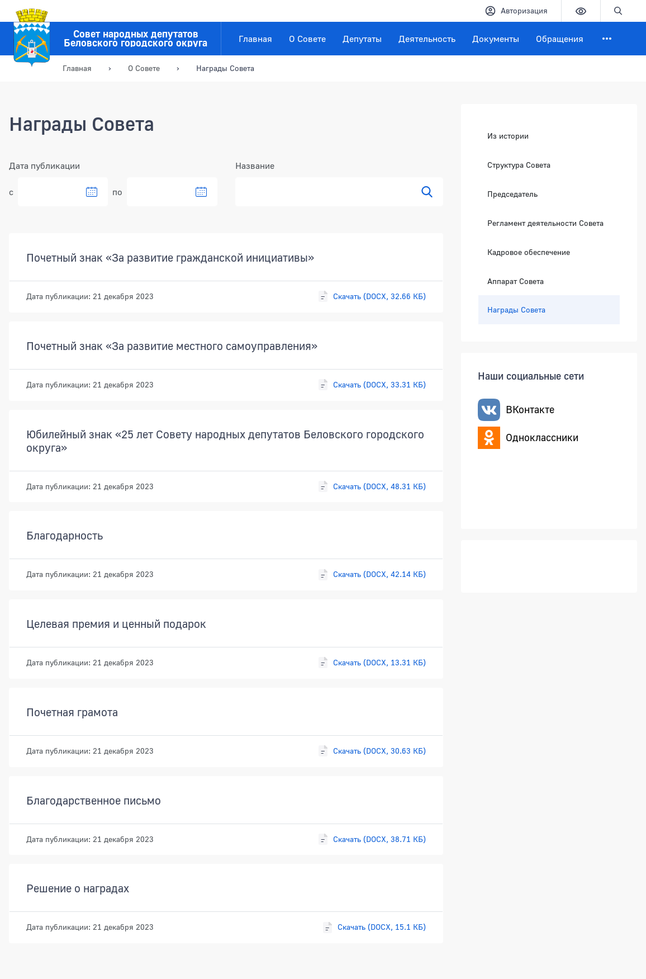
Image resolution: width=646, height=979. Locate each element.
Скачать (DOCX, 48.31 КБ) (371, 486)
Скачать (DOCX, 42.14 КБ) (371, 574)
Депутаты (362, 38)
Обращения (559, 38)
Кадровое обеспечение (528, 251)
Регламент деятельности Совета (545, 223)
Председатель (512, 193)
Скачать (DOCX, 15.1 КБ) (374, 927)
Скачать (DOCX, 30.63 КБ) (371, 750)
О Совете (307, 38)
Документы (495, 38)
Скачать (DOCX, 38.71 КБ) (371, 839)
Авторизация (516, 11)
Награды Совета (516, 309)
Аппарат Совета (515, 280)
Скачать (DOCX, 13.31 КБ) (371, 662)
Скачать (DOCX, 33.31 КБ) (371, 384)
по (117, 191)
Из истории (508, 135)
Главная (255, 38)
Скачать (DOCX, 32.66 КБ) (371, 296)
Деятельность (426, 38)
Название (254, 165)
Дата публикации (44, 165)
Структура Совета (518, 164)
